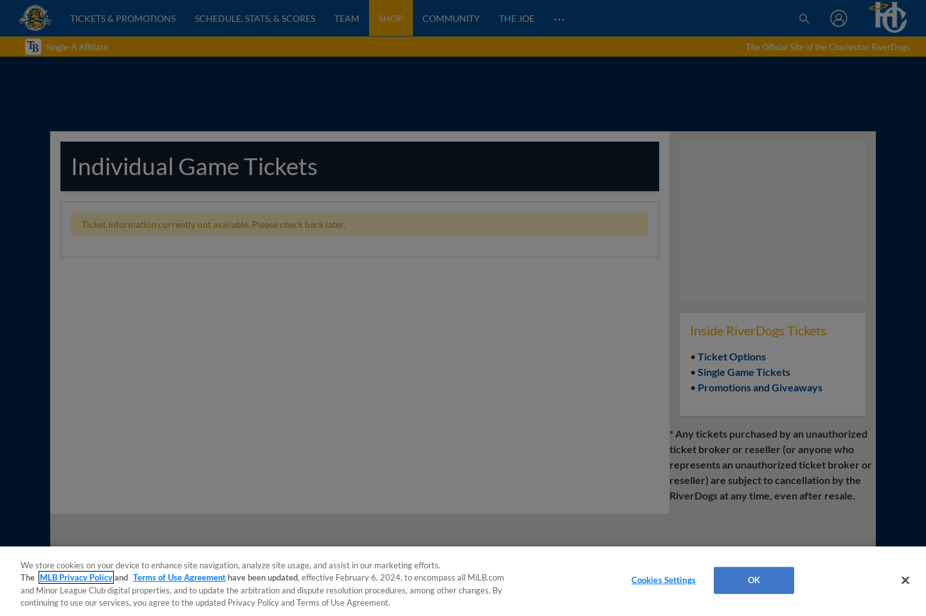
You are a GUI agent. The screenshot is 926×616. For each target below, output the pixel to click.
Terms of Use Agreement (179, 577)
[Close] (905, 580)
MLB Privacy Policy (76, 577)
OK (754, 580)
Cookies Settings (663, 580)
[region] (463, 581)
